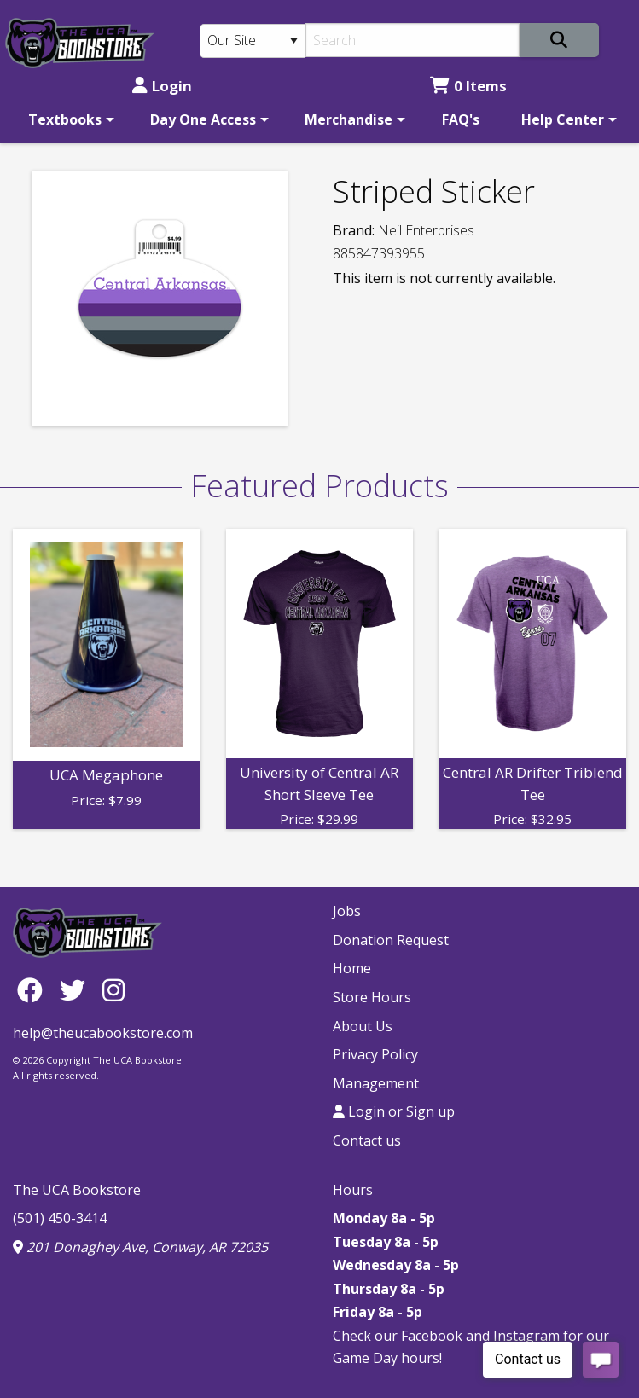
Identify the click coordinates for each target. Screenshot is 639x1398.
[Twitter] (77, 989)
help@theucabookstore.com (103, 1033)
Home (352, 968)
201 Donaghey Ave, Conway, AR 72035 (140, 1247)
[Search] (412, 40)
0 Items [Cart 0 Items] (468, 86)
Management (376, 1083)
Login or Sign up (394, 1111)
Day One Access (203, 119)
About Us (362, 1026)
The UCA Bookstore (77, 1189)
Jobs (347, 911)
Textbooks (65, 119)
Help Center (562, 119)
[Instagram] (113, 989)
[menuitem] (68, 119)
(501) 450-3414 (60, 1218)
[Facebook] (34, 989)
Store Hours (372, 997)
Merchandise (348, 119)
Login (162, 86)
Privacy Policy (375, 1054)
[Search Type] (252, 41)
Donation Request (391, 940)
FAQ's (460, 119)
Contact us (367, 1140)
